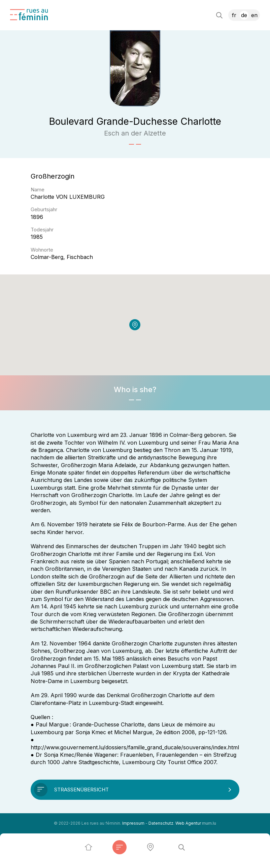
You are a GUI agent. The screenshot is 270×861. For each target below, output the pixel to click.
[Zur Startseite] (29, 14)
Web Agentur (188, 823)
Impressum (133, 823)
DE (244, 15)
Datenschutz (160, 823)
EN (254, 15)
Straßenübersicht (81, 789)
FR (234, 15)
